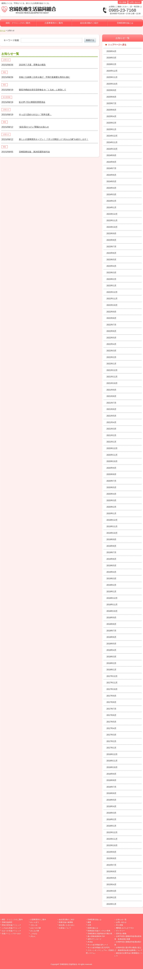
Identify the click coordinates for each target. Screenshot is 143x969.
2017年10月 (112, 689)
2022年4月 (111, 344)
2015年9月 (111, 852)
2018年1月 (111, 669)
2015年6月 (111, 871)
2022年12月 (112, 292)
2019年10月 (112, 533)
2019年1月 (111, 591)
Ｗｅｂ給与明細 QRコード (98, 945)
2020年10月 (112, 461)
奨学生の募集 (121, 934)
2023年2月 (111, 279)
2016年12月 (112, 754)
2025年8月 (111, 97)
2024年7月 (111, 168)
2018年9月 (111, 617)
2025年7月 (111, 103)
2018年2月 (111, 663)
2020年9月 (111, 468)
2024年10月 (112, 149)
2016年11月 (112, 761)
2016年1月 (111, 826)
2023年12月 (112, 214)
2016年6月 (111, 793)
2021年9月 (111, 390)
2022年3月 (111, 350)
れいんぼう (34, 922)
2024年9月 (111, 155)
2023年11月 (112, 220)
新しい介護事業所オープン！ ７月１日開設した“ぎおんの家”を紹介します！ (53, 139)
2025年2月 (111, 123)
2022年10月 (112, 305)
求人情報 (122, 2)
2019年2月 (111, 585)
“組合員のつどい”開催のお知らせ (34, 127)
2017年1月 (111, 748)
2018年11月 (112, 604)
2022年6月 (111, 331)
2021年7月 (111, 403)
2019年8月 (111, 546)
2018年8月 (111, 624)
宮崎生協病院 (7, 922)
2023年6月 (111, 253)
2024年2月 (111, 201)
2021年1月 (111, 442)
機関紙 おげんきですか (125, 928)
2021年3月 (111, 429)
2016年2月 (111, 819)
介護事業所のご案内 (54, 23)
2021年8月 (111, 396)
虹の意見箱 (6, 97)
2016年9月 (111, 774)
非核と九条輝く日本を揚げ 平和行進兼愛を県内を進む (44, 77)
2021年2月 (111, 435)
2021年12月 (112, 370)
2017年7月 (111, 709)
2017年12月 (112, 676)
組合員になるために (67, 925)
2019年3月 (111, 578)
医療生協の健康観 (66, 922)
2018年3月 (111, 656)
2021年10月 (112, 383)
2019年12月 (112, 520)
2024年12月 (112, 136)
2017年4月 (111, 728)
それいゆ (33, 925)
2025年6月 (111, 110)
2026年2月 (111, 64)
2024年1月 (111, 207)
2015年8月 (111, 858)
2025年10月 (112, 84)
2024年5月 (111, 181)
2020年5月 (111, 487)
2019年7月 (111, 552)
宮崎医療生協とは (125, 23)
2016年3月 (111, 813)
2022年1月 (111, 363)
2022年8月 (111, 318)
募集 (4, 122)
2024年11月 (112, 142)
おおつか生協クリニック (11, 931)
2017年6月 (111, 715)
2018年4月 (111, 650)
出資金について (65, 928)
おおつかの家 (35, 928)
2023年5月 (111, 259)
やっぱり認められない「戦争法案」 (35, 114)
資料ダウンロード (95, 939)
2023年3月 (111, 272)
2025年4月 (111, 116)
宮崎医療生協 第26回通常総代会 (34, 152)
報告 (4, 72)
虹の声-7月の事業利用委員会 (32, 102)
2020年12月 (112, 448)
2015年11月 (112, 839)
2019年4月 (111, 572)
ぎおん (33, 936)
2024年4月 (111, 188)
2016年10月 (112, 767)
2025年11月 (112, 77)
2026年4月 (111, 51)
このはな (33, 934)
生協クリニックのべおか (11, 934)
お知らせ (6, 60)
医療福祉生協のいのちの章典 (99, 931)
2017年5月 (111, 722)
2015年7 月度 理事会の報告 (32, 65)
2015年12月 (112, 832)
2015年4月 (111, 884)
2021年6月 (111, 409)
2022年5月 (111, 337)
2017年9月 (111, 696)
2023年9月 (111, 233)
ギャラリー (120, 931)
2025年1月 (111, 129)
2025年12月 (112, 71)
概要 (89, 922)
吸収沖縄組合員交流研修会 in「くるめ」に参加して (42, 89)
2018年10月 (112, 611)
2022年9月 (111, 311)
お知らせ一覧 (121, 919)
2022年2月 (111, 357)
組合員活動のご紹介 (89, 23)
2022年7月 (111, 324)
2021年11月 (112, 376)
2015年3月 (111, 891)
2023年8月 (111, 240)
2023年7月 (111, 246)
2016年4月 (111, 806)
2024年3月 (111, 194)
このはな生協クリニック (11, 928)
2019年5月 (111, 565)
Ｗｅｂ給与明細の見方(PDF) (99, 948)
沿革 (89, 925)
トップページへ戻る (117, 45)
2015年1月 (111, 904)
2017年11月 (112, 682)
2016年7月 (111, 787)
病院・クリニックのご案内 (18, 23)
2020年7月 (111, 481)
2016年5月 (111, 800)
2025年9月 (111, 90)
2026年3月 (111, 57)
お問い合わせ (135, 2)
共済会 (90, 942)
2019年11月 (112, 526)
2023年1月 (111, 285)
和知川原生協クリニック (11, 925)
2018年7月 (111, 630)
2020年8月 (111, 474)
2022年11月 (112, 298)
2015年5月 (111, 878)
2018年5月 (111, 643)
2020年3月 (111, 500)
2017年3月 (111, 735)
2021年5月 (111, 416)
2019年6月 (111, 559)
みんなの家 (34, 931)
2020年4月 (111, 494)
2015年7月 (111, 865)
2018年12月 (112, 598)
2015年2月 (111, 897)
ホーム (2, 30)
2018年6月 (111, 637)
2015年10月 (112, 845)
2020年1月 (111, 513)
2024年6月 (111, 175)
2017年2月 (111, 741)
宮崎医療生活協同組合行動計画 (100, 934)
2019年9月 (111, 539)
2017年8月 (111, 702)
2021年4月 (111, 422)
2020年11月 (112, 455)
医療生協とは (93, 928)
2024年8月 (111, 162)
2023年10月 (112, 227)
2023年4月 (111, 266)
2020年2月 (111, 507)
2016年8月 (111, 780)
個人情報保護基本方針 (96, 936)
